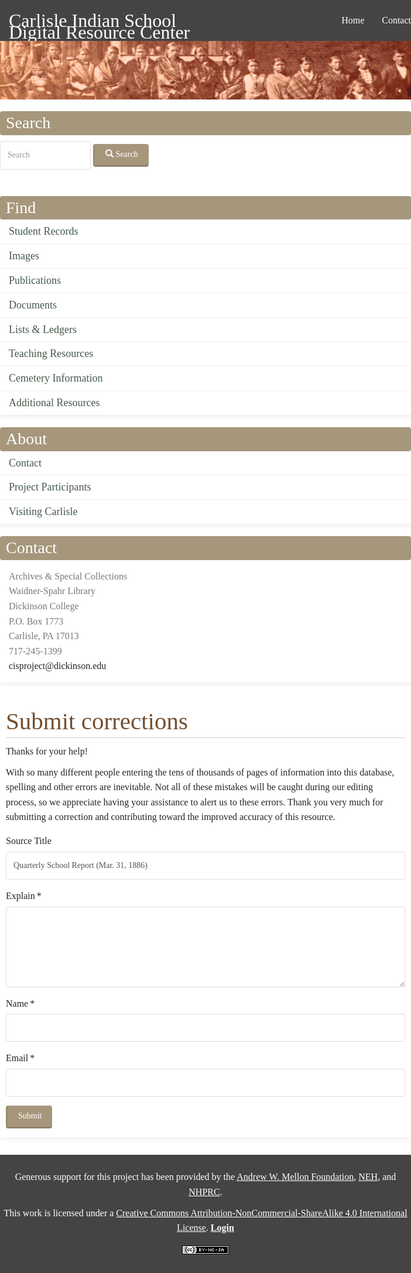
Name (17, 1003)
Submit (30, 1115)
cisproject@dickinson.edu (57, 666)
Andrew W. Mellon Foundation (295, 1177)
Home (352, 20)
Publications (35, 280)
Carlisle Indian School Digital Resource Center (99, 22)
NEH (368, 1177)
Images (24, 256)
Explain (20, 896)
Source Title (29, 841)
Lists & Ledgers (43, 329)
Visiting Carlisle (43, 511)
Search (121, 154)
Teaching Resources (51, 353)
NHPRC (204, 1192)
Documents (33, 305)
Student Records (43, 231)
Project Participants (50, 487)
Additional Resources (54, 403)
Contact (25, 463)
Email (17, 1058)
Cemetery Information (55, 378)
